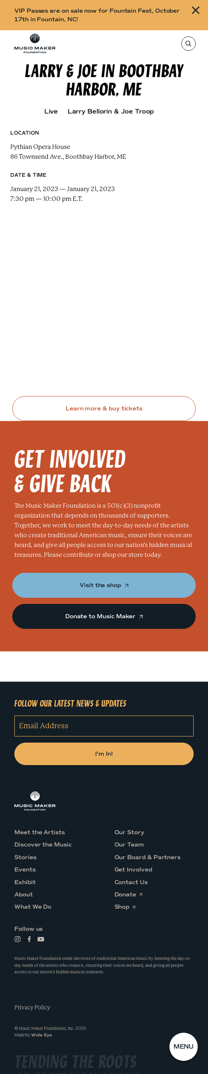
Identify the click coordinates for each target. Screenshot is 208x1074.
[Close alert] (196, 15)
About (23, 895)
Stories (25, 857)
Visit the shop (104, 585)
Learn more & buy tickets (104, 408)
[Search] (188, 43)
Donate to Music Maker (104, 616)
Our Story (129, 832)
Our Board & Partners (147, 857)
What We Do (32, 907)
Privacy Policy (32, 1007)
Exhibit (25, 882)
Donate (128, 895)
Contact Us (131, 882)
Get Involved (133, 870)
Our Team (129, 845)
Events (25, 870)
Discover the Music (43, 845)
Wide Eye (41, 1035)
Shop (124, 907)
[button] (184, 1047)
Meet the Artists (39, 832)
